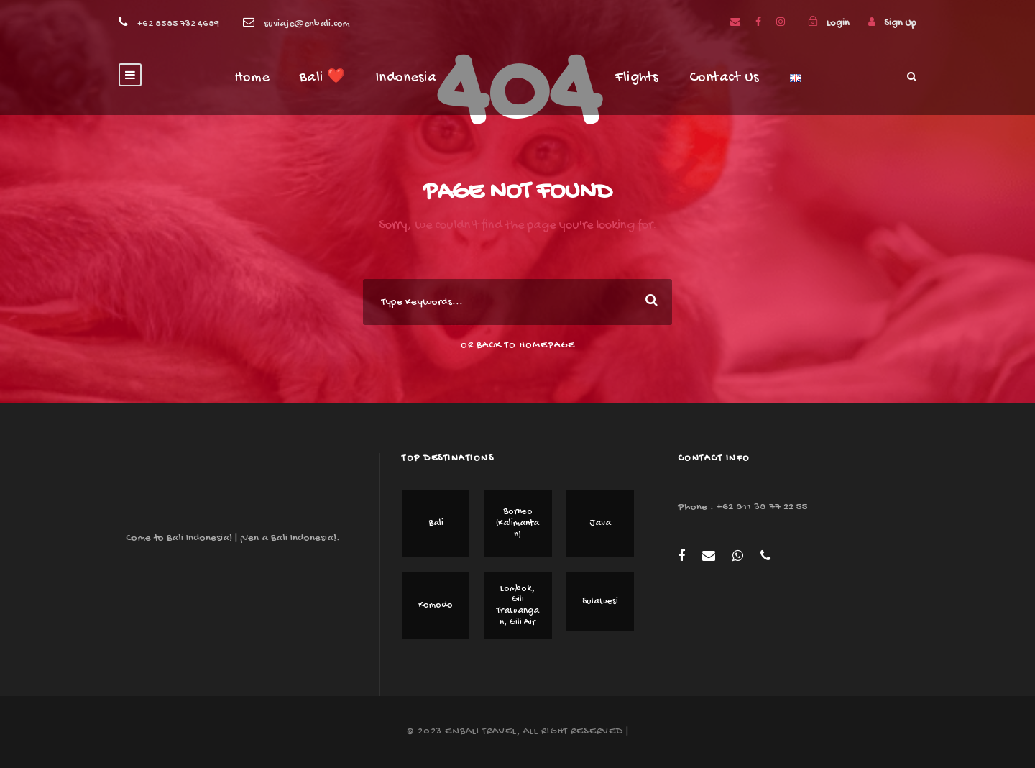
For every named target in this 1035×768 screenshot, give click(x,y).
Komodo (435, 605)
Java (600, 523)
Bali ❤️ (323, 78)
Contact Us (724, 78)
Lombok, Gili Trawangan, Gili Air (518, 605)
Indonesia (406, 78)
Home (252, 78)
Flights (637, 78)
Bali (435, 523)
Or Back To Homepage (518, 345)
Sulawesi (600, 601)
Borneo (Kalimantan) (517, 522)
